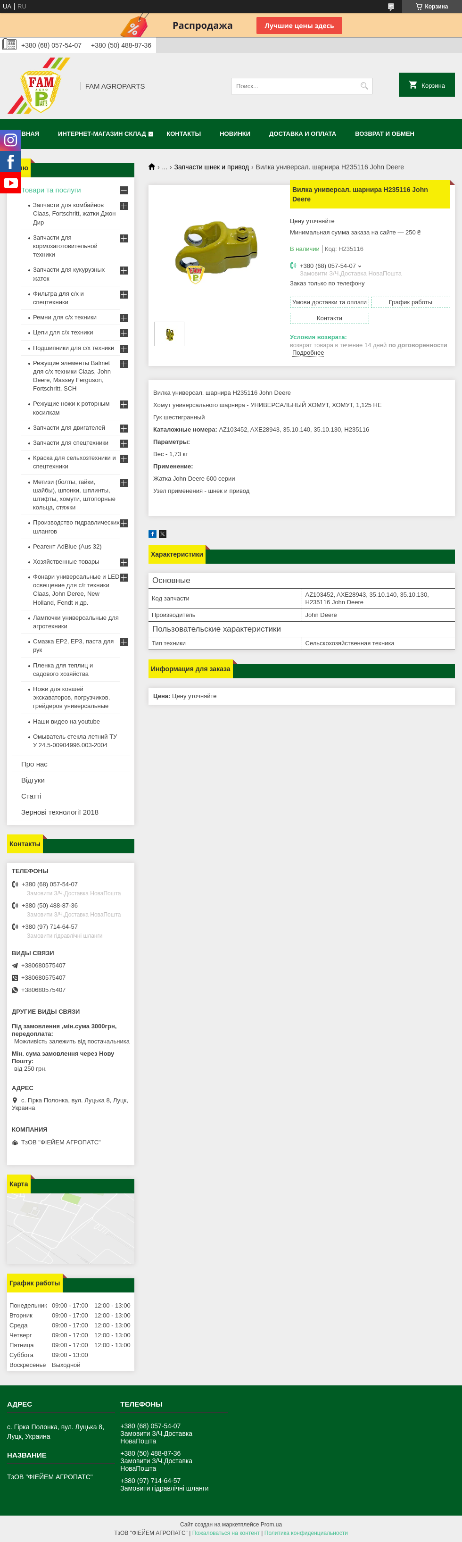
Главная (24, 133)
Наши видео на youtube (66, 721)
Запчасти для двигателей (69, 427)
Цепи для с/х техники (63, 332)
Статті (31, 796)
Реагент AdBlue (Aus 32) (67, 546)
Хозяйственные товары (66, 561)
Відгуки (33, 780)
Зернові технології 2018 (60, 812)
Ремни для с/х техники (65, 317)
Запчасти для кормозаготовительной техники (65, 246)
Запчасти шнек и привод (211, 167)
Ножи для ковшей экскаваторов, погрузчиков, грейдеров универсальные (71, 697)
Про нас (34, 764)
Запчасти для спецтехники (70, 442)
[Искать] (364, 86)
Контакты (183, 133)
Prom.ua (271, 1524)
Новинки (235, 133)
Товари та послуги (51, 190)
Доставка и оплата (302, 133)
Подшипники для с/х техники (73, 347)
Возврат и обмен (384, 133)
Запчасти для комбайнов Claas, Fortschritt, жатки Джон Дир (74, 213)
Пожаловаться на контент (226, 1533)
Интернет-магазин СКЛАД (102, 133)
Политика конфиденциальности (306, 1533)
